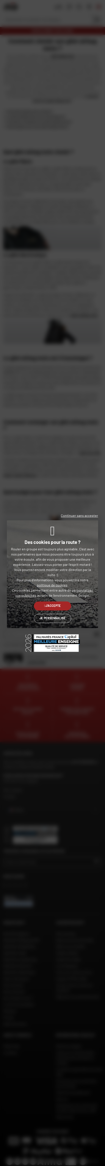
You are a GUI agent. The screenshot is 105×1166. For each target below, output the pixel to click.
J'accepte (52, 605)
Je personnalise (52, 618)
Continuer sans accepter (79, 515)
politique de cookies (52, 585)
